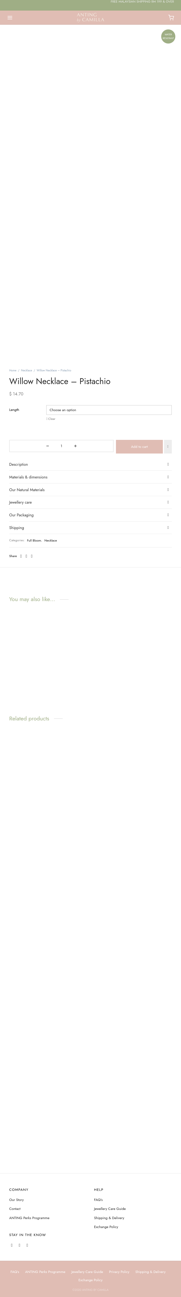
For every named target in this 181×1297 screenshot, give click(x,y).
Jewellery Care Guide (110, 1208)
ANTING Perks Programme (29, 1218)
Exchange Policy (106, 1226)
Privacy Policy (119, 1272)
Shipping (16, 704)
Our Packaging (21, 692)
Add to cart (99, 624)
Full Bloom (34, 717)
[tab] (90, 641)
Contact (15, 1208)
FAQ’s (98, 1199)
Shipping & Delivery (109, 1218)
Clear (51, 597)
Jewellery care (20, 679)
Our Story (16, 1199)
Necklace (26, 548)
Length (14, 587)
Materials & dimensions (28, 654)
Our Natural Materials (27, 666)
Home (12, 548)
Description (18, 641)
